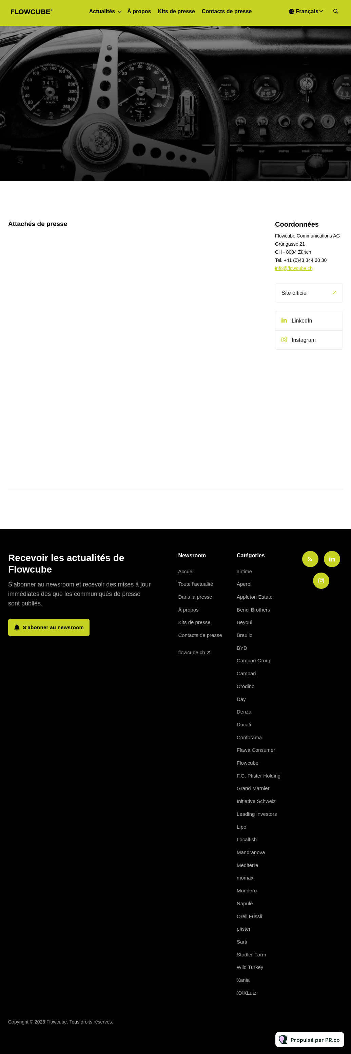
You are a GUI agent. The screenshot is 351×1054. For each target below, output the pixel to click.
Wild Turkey (250, 967)
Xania (243, 980)
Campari (246, 673)
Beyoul (244, 622)
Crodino (246, 686)
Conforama (249, 737)
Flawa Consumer (256, 750)
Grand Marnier (253, 788)
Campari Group (254, 660)
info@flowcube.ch (294, 268)
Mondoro (247, 890)
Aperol (244, 584)
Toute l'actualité (195, 584)
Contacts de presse (227, 11)
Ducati (244, 724)
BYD (242, 648)
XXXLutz (246, 993)
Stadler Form (251, 954)
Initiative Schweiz (256, 801)
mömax (245, 878)
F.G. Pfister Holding (258, 776)
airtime (244, 571)
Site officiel (294, 293)
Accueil (186, 571)
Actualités (102, 11)
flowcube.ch (191, 652)
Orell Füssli (249, 916)
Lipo (241, 827)
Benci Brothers (253, 610)
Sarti (242, 942)
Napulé (245, 903)
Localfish (247, 839)
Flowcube (247, 763)
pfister (244, 929)
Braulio (245, 635)
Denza (244, 712)
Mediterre (247, 865)
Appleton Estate (255, 597)
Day (241, 699)
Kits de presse (176, 11)
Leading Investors (257, 814)
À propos (139, 11)
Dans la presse (195, 597)
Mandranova (251, 852)
